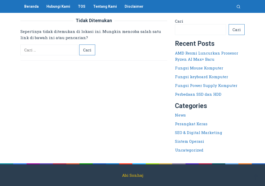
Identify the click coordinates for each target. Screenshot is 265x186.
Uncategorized (189, 150)
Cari (179, 21)
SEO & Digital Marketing (198, 132)
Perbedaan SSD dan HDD (198, 94)
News (180, 115)
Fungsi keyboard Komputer (201, 76)
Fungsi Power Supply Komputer (206, 85)
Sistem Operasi (189, 141)
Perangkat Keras (191, 123)
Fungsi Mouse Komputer (199, 67)
